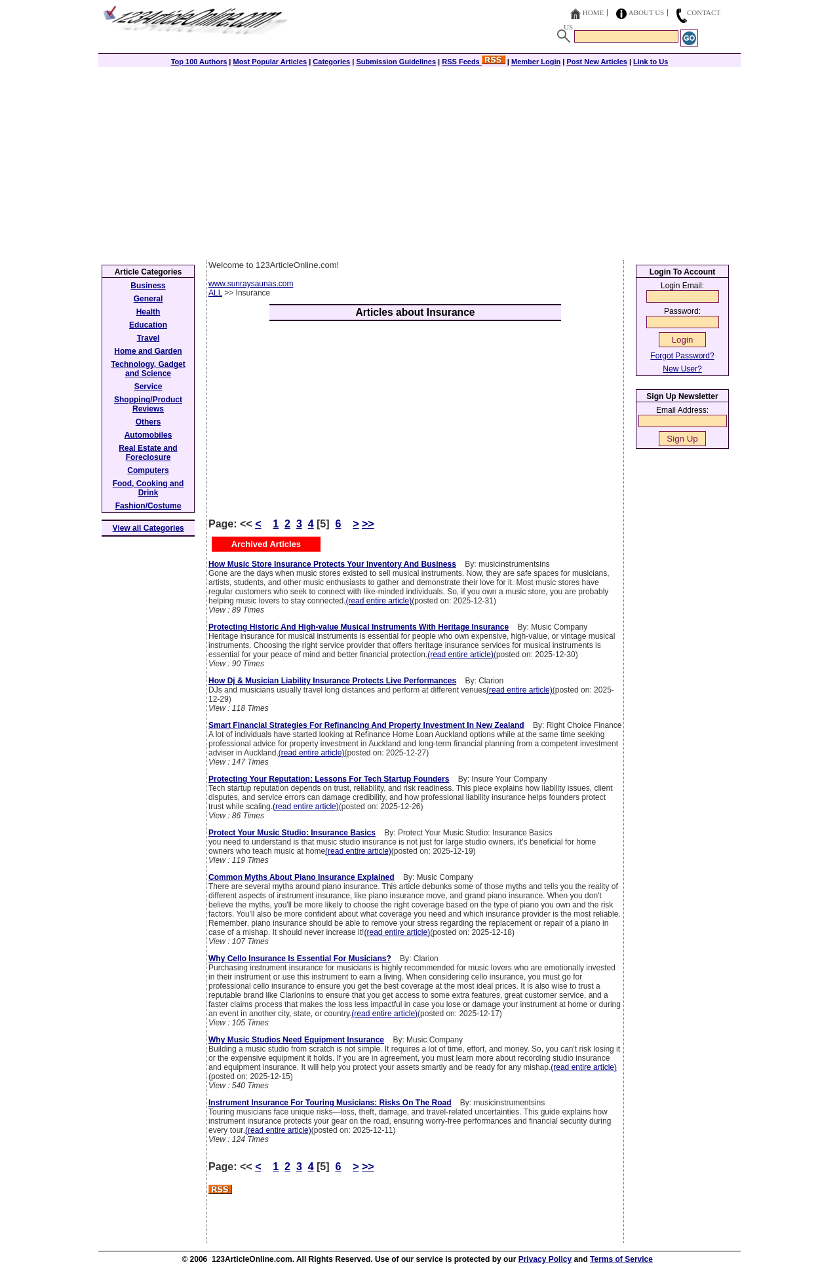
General (148, 298)
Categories (331, 62)
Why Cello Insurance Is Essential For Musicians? (299, 958)
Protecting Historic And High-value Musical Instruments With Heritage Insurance (358, 627)
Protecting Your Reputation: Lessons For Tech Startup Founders (328, 779)
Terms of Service (621, 1259)
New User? (682, 368)
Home (593, 12)
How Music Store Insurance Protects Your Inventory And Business (332, 564)
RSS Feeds (473, 62)
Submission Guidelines (396, 62)
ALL (215, 292)
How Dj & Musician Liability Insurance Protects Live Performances (332, 680)
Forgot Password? (682, 355)
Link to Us (650, 62)
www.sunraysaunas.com (250, 283)
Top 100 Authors (199, 62)
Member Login (535, 62)
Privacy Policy (545, 1259)
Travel (148, 338)
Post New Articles (596, 62)
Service (148, 386)
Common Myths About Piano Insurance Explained (301, 877)
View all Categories (148, 528)
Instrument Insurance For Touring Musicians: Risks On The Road (330, 1102)
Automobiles (148, 435)
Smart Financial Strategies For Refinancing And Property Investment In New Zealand (366, 725)
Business (147, 285)
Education (148, 325)
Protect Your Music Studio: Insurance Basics (292, 832)
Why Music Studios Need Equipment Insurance (296, 1039)
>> (368, 523)
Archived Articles (266, 544)
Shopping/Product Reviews (148, 404)
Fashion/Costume (148, 505)
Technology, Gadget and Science (148, 369)
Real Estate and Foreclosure (148, 453)
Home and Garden (148, 351)
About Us (647, 12)
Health (148, 311)
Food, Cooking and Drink (148, 488)
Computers (147, 470)
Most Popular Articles (270, 62)
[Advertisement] (419, 162)
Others (148, 422)
